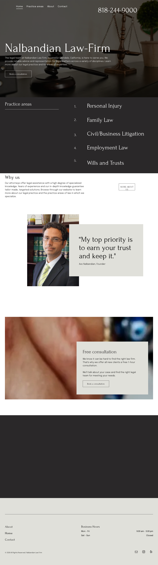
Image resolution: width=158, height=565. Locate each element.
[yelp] (151, 552)
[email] (136, 552)
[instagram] (144, 552)
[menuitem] (19, 6)
